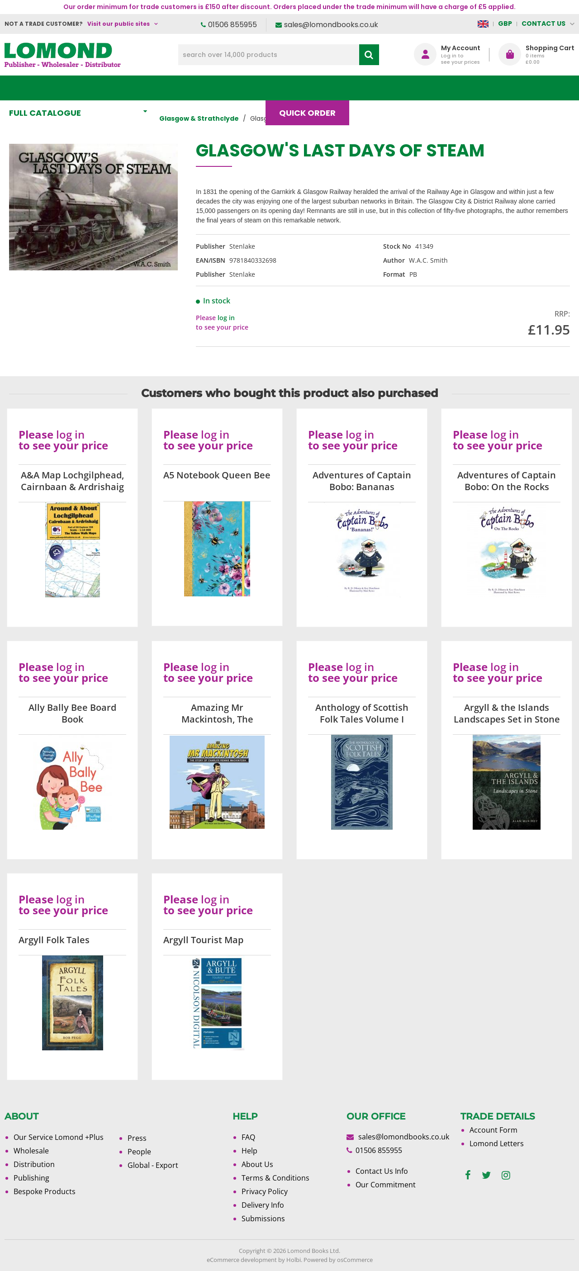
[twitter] (486, 1175)
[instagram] (506, 1175)
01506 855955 (232, 24)
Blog (378, 88)
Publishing (31, 1178)
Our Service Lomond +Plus (59, 1137)
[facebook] (468, 1175)
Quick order (311, 88)
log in (226, 317)
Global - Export (153, 1165)
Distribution (34, 1164)
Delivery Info (263, 1205)
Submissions (263, 1219)
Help (249, 1151)
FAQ (248, 1137)
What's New (201, 88)
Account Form (493, 1130)
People (139, 1152)
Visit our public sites (118, 24)
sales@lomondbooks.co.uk (331, 24)
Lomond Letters (497, 1143)
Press (137, 1138)
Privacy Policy (265, 1191)
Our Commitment (386, 1185)
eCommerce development (242, 1260)
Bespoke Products (45, 1191)
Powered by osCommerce (338, 1260)
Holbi (293, 1260)
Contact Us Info (382, 1171)
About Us (438, 88)
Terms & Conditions (275, 1178)
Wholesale (31, 1151)
